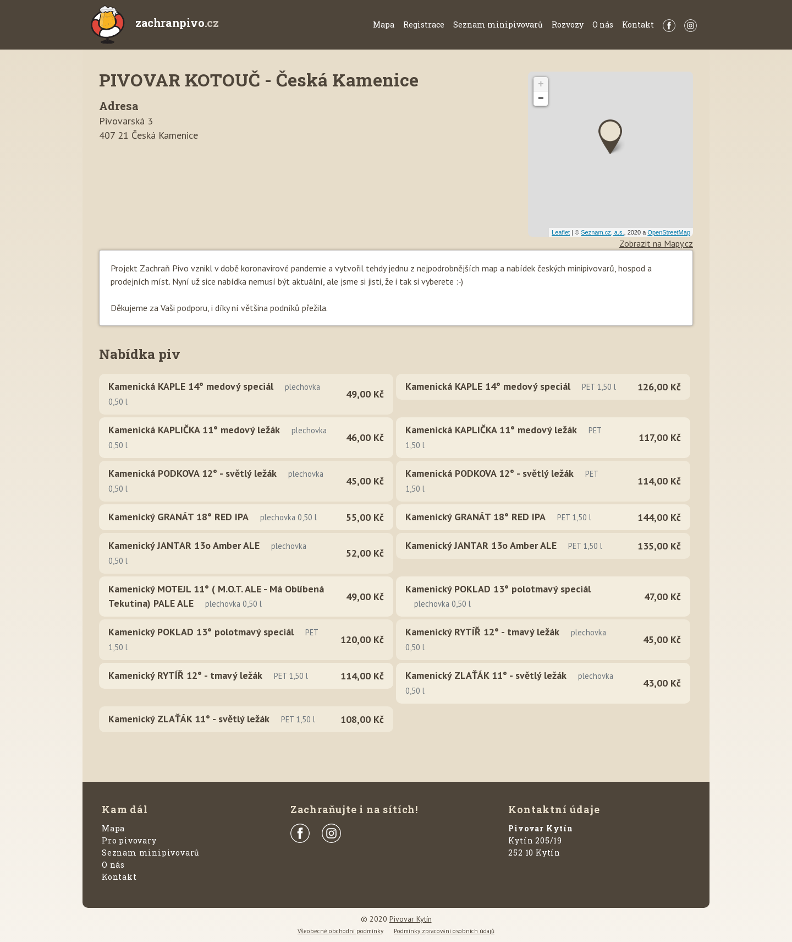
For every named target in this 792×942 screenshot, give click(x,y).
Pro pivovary (129, 840)
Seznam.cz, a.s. (602, 232)
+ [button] (541, 84)
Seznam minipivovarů (498, 24)
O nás (602, 24)
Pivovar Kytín (410, 919)
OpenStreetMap (668, 232)
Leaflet (561, 232)
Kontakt (638, 24)
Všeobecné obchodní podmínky (340, 931)
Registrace (423, 24)
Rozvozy (568, 24)
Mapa (383, 24)
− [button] (541, 98)
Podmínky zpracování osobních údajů (444, 931)
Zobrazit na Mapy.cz (656, 243)
